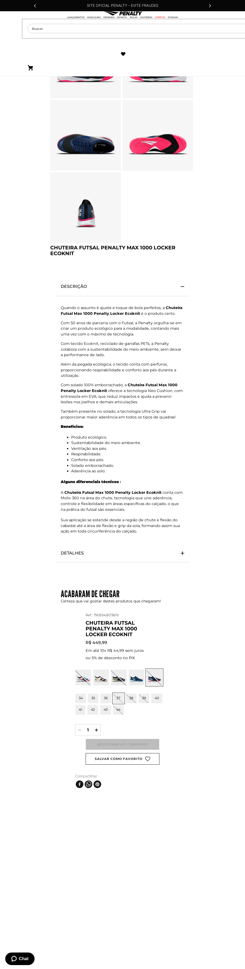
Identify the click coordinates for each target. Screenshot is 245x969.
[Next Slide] (210, 6)
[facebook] (79, 779)
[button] (83, 664)
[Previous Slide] (35, 6)
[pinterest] (97, 779)
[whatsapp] (88, 779)
